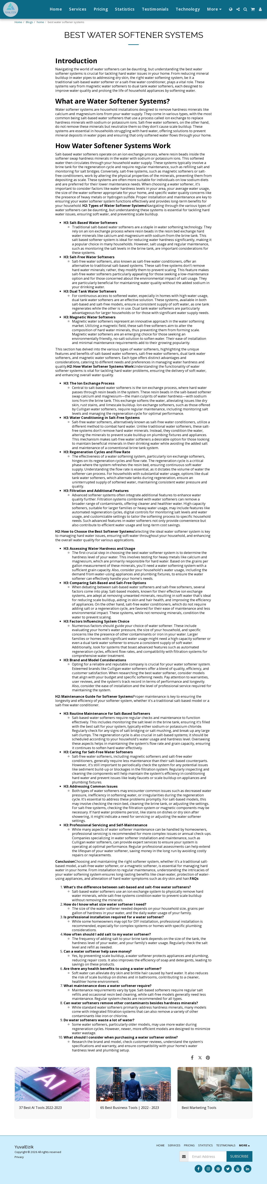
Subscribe (239, 1156)
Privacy (19, 1157)
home (40, 22)
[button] (237, 9)
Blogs (29, 22)
